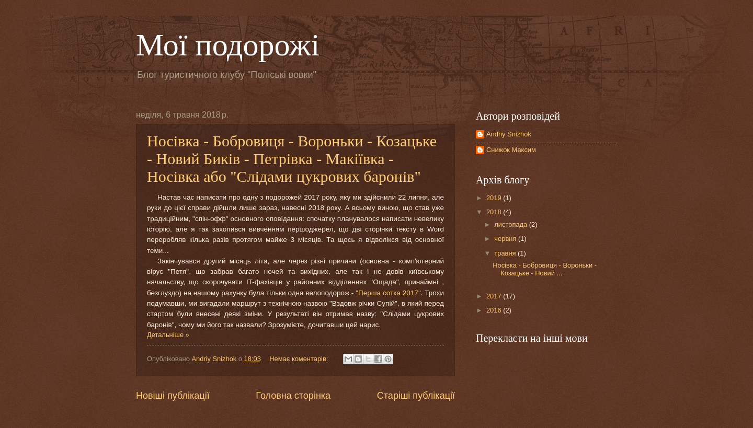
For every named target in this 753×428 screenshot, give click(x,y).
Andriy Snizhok (508, 134)
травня (506, 253)
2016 (494, 310)
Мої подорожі (228, 45)
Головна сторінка (293, 395)
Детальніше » (168, 335)
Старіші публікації (416, 395)
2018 (494, 212)
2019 (494, 198)
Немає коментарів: (299, 359)
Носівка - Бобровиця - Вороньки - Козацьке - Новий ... (545, 269)
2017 (494, 296)
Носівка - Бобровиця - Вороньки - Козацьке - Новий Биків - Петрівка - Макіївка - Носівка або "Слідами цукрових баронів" (292, 158)
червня (506, 238)
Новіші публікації (173, 395)
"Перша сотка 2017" (388, 293)
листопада (511, 224)
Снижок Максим (511, 150)
